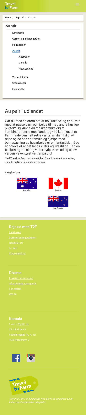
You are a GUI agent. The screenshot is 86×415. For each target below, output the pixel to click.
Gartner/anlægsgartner (22, 237)
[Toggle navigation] (77, 4)
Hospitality (18, 89)
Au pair (16, 50)
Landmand (18, 32)
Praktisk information (21, 278)
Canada (23, 62)
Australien (24, 56)
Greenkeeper (19, 83)
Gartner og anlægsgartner (26, 38)
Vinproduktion (20, 77)
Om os (13, 293)
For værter (15, 288)
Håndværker (19, 44)
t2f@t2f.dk (23, 324)
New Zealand (26, 68)
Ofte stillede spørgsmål (23, 283)
